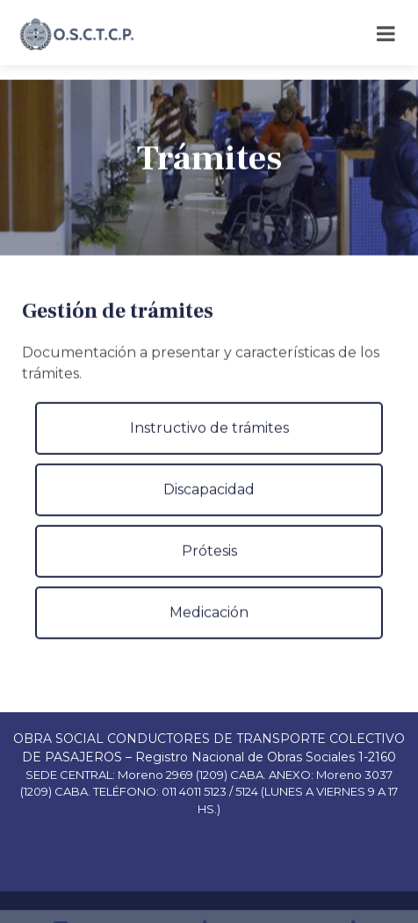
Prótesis (209, 567)
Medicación (209, 629)
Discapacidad (209, 506)
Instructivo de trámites (209, 444)
